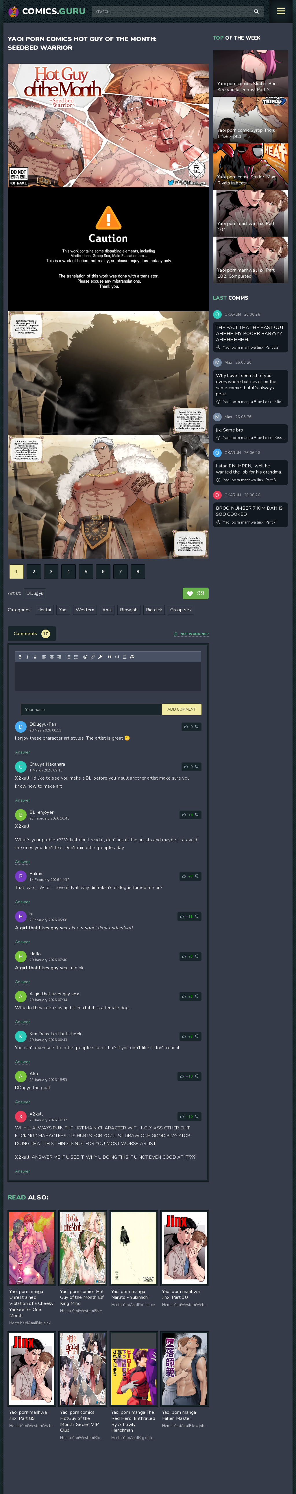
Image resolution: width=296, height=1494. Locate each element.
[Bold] (20, 657)
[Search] (256, 11)
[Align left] (44, 657)
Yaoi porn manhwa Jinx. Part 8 (246, 480)
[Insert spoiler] (124, 657)
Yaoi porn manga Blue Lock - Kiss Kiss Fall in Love (251, 438)
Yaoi (63, 610)
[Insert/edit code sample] (117, 657)
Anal (107, 610)
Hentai (44, 610)
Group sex (181, 610)
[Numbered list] (76, 657)
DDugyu (34, 593)
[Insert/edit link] (93, 657)
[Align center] (52, 657)
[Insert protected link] (100, 657)
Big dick (154, 610)
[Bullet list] (68, 657)
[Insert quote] (109, 657)
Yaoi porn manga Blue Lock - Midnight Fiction (251, 402)
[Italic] (27, 657)
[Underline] (35, 657)
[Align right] (59, 657)
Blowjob (129, 610)
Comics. (54, 11)
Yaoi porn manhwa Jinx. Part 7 (246, 522)
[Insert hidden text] (132, 657)
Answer (22, 752)
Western (85, 610)
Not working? (191, 634)
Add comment (35, 709)
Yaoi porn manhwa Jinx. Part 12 (247, 347)
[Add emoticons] (85, 657)
